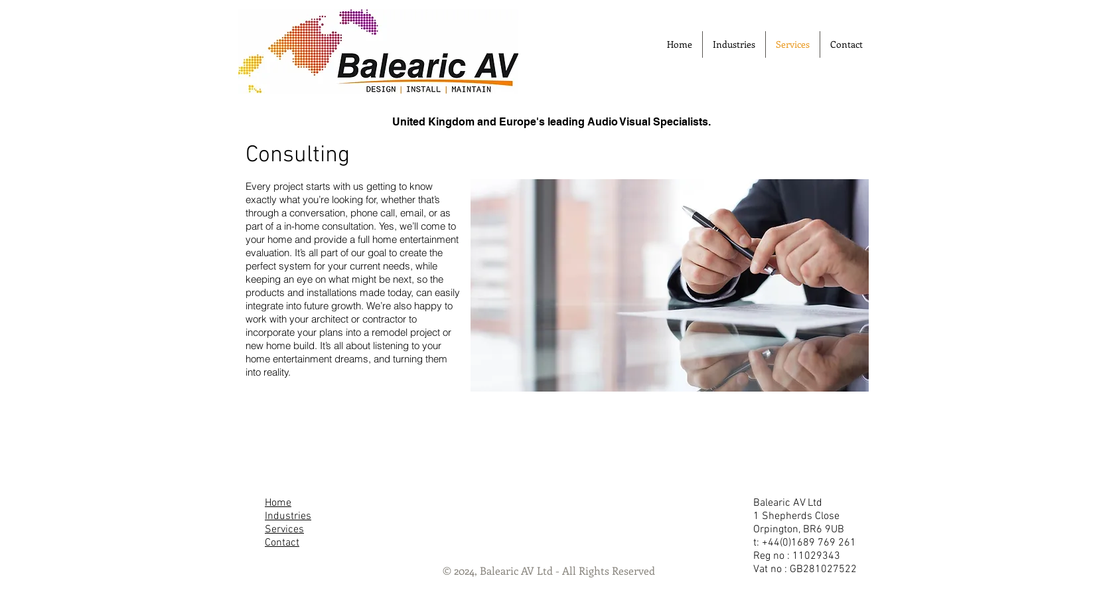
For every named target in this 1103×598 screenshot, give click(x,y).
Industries (288, 516)
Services (284, 529)
